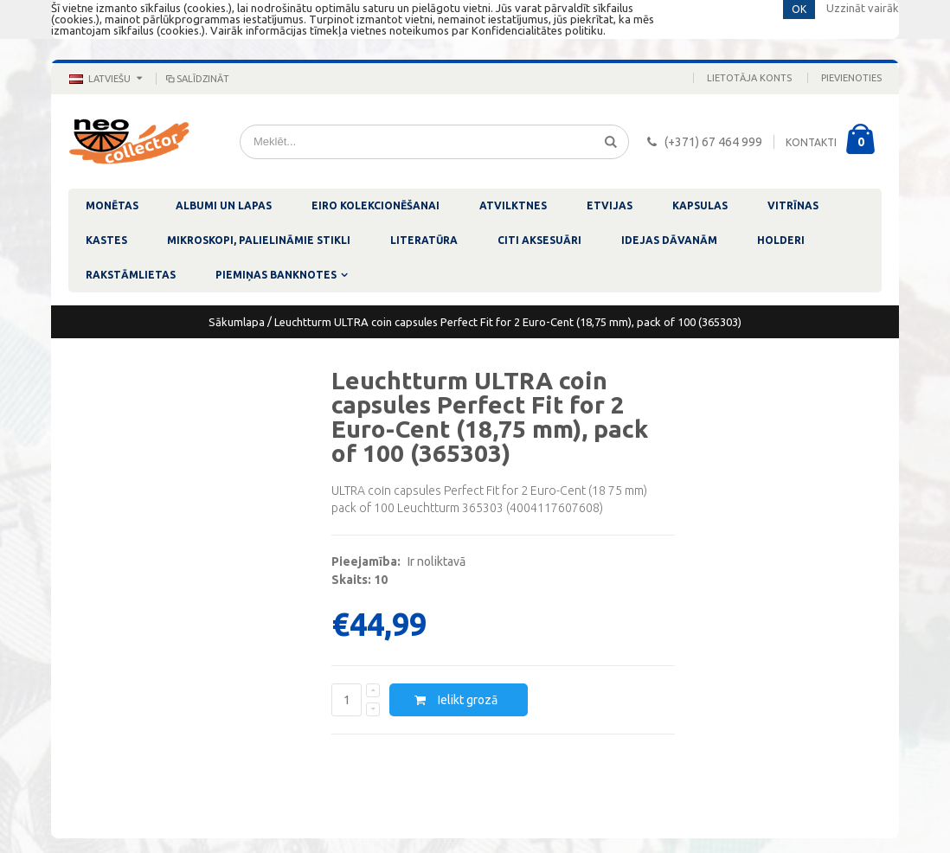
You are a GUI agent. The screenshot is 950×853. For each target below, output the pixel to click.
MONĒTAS (112, 205)
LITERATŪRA (424, 240)
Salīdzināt (196, 79)
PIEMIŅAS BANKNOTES (276, 274)
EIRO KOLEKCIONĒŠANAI (375, 205)
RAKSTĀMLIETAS (131, 274)
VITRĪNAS (792, 205)
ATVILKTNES (513, 205)
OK (799, 9)
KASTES (106, 240)
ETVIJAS (609, 205)
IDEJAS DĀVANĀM (669, 240)
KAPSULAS (700, 205)
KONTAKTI (811, 142)
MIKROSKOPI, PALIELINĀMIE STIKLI (258, 240)
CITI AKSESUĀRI (539, 240)
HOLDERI (781, 240)
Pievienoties (851, 78)
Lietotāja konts (749, 78)
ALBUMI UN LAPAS (224, 205)
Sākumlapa (237, 322)
